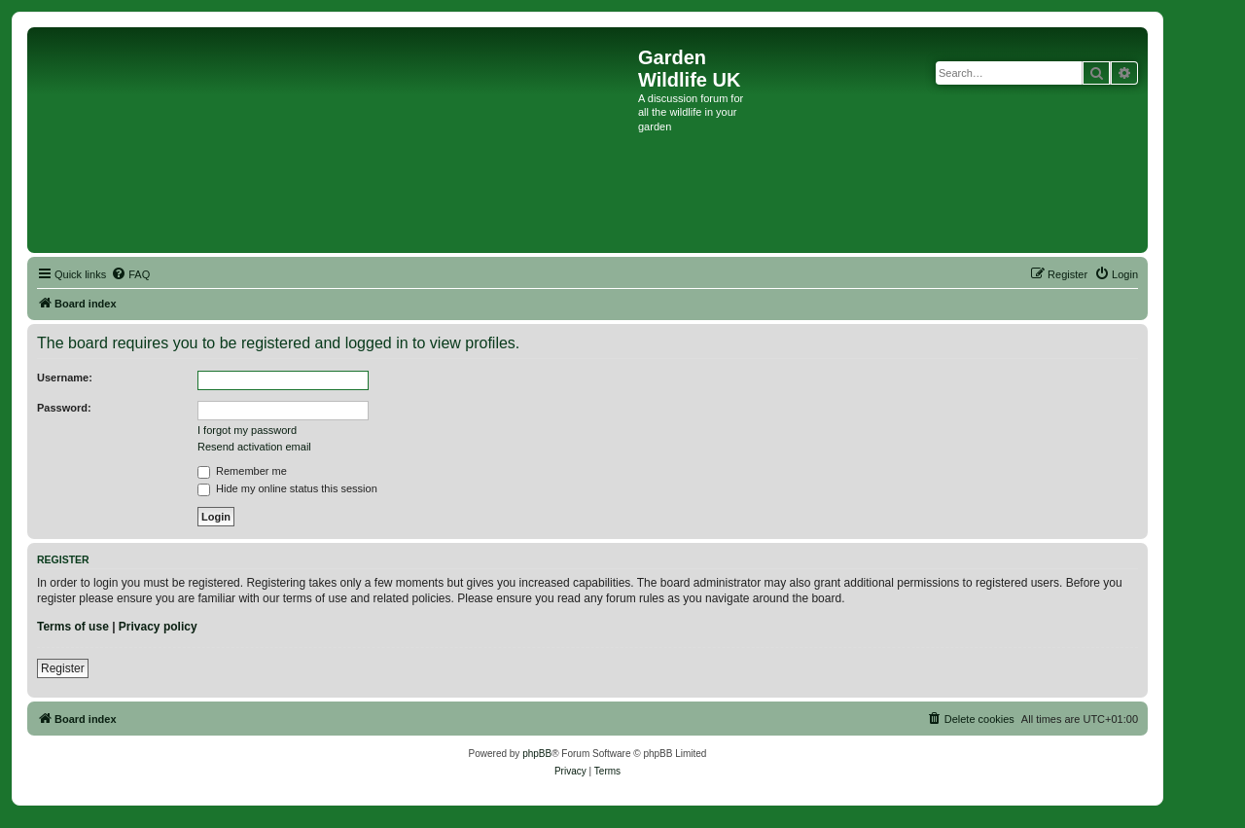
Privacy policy (158, 626)
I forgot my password (247, 430)
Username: (64, 377)
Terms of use (73, 626)
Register (63, 668)
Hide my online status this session (287, 488)
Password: (64, 408)
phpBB (536, 753)
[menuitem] (130, 274)
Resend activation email (254, 446)
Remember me (242, 471)
